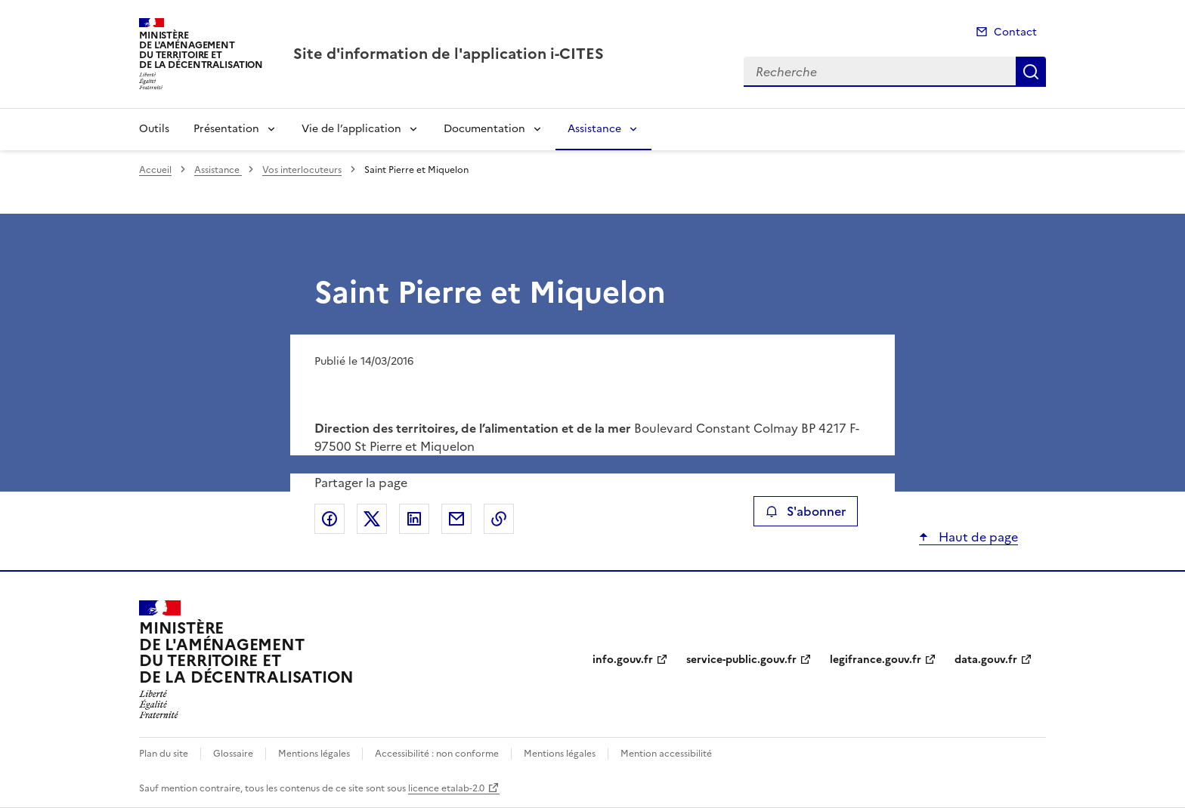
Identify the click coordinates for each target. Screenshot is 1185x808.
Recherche (1031, 72)
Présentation (226, 129)
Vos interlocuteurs (302, 170)
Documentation (484, 129)
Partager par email (456, 519)
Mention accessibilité (666, 753)
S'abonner (805, 511)
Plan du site (163, 753)
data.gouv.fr (985, 660)
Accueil (155, 170)
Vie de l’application (351, 129)
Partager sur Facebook (329, 519)
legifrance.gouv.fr (875, 660)
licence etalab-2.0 (446, 788)
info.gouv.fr (622, 660)
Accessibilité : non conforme (437, 753)
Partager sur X (372, 519)
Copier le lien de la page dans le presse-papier (499, 519)
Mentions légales (314, 753)
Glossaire (233, 753)
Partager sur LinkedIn (414, 519)
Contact (1015, 32)
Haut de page (977, 537)
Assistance (594, 129)
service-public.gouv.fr (741, 660)
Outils (154, 129)
